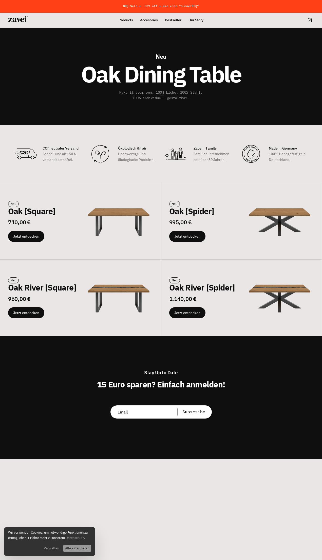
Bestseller (173, 20)
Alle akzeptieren (77, 548)
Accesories (149, 20)
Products (126, 20)
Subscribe (193, 411)
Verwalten (51, 548)
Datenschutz (75, 538)
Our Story (195, 20)
